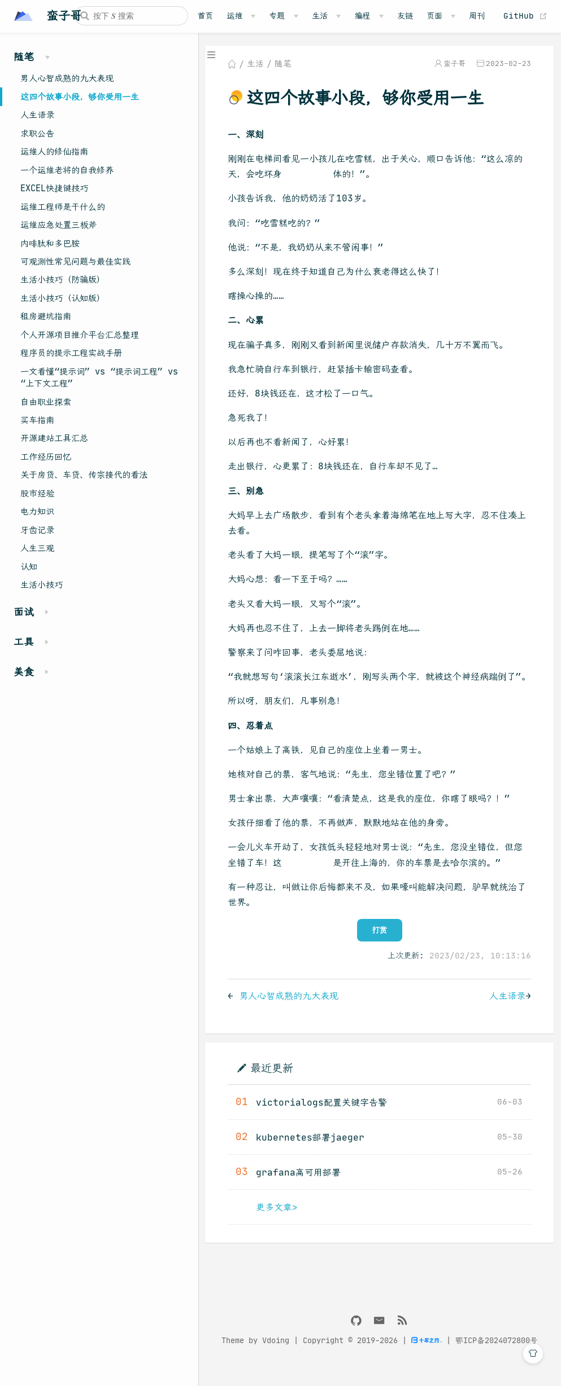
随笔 (284, 64)
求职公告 (37, 133)
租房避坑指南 (45, 316)
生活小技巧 (41, 584)
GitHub (525, 16)
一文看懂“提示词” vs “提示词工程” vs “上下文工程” (99, 377)
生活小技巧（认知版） (62, 298)
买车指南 (37, 420)
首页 (205, 16)
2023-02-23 (508, 64)
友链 (405, 16)
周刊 (477, 16)
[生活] (326, 16)
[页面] (441, 16)
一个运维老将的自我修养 (67, 170)
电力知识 (37, 511)
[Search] (131, 15)
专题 (277, 16)
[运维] (241, 16)
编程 (362, 16)
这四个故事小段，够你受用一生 (79, 96)
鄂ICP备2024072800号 (497, 1356)
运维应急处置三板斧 (58, 224)
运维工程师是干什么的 (62, 206)
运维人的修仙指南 (54, 151)
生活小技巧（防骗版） (62, 279)
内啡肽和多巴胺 (50, 243)
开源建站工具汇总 (54, 438)
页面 (434, 16)
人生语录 (37, 114)
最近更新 (272, 1083)
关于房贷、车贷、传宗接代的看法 (83, 474)
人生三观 (37, 548)
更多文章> (278, 1222)
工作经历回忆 (45, 456)
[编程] (368, 16)
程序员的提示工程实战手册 (71, 352)
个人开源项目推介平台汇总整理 (79, 334)
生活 (320, 16)
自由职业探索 (45, 402)
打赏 (380, 945)
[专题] (283, 16)
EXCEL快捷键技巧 (54, 188)
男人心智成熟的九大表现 (67, 78)
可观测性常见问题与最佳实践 (75, 261)
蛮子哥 (454, 64)
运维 (234, 16)
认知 (28, 566)
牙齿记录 (37, 530)
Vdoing (276, 1356)
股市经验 (37, 493)
